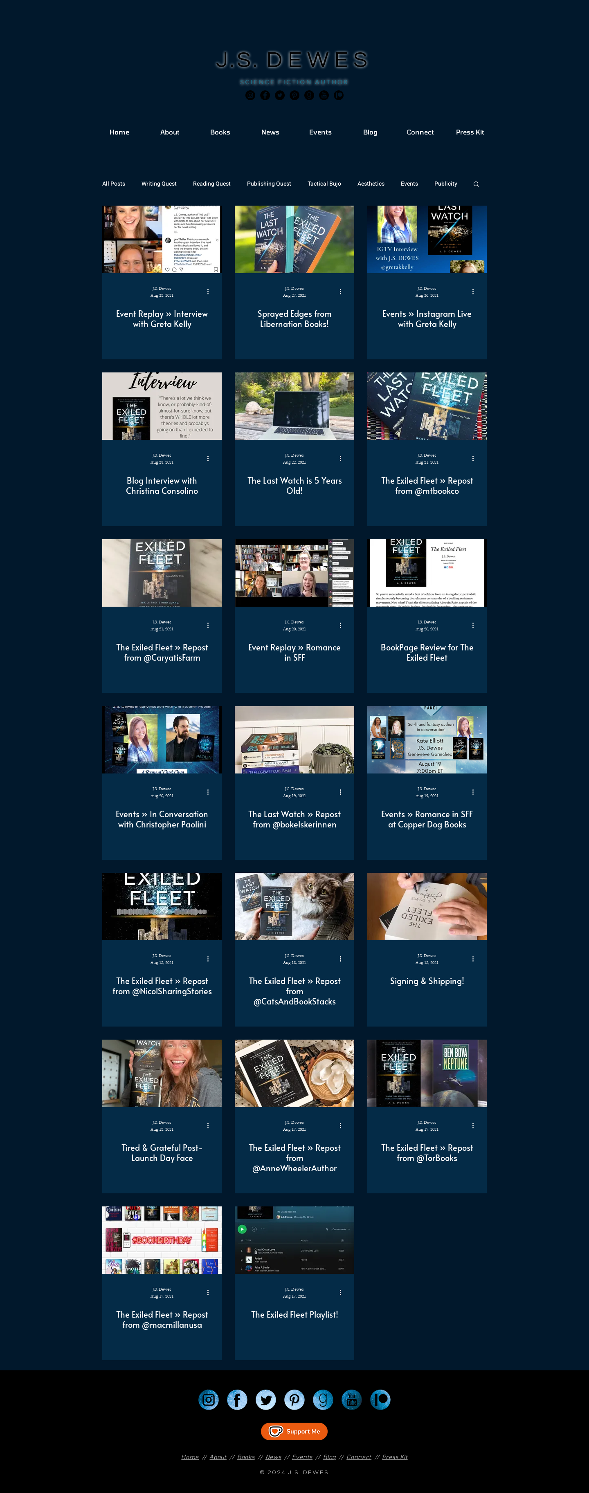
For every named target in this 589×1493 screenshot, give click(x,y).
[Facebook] (265, 95)
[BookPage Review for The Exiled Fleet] (427, 573)
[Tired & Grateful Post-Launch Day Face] (162, 1073)
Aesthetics (370, 183)
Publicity (445, 183)
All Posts (113, 183)
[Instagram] (250, 95)
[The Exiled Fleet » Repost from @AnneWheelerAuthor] (294, 1073)
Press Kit (394, 1456)
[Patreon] (380, 1400)
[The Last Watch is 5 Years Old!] (294, 406)
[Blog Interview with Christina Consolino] (162, 406)
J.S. (241, 60)
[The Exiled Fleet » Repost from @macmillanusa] (162, 1240)
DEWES (320, 60)
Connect (358, 1456)
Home (190, 1456)
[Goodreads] (309, 95)
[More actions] (211, 291)
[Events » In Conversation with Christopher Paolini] (162, 739)
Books (246, 1456)
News (273, 1456)
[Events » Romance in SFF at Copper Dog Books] (427, 739)
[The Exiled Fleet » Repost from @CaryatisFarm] (162, 573)
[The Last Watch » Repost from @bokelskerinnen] (294, 739)
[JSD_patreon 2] (339, 95)
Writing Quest (159, 183)
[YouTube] (352, 1400)
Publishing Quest (269, 183)
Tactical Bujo (324, 183)
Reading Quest (212, 183)
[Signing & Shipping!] (427, 906)
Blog (329, 1456)
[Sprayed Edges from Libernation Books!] (294, 239)
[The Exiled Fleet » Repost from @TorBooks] (427, 1073)
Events (409, 183)
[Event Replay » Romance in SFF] (294, 573)
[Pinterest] (294, 95)
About (218, 1456)
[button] (476, 184)
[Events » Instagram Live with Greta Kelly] (427, 239)
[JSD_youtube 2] (324, 95)
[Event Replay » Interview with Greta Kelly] (162, 239)
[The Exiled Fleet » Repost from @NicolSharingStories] (162, 906)
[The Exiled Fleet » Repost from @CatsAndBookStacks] (294, 906)
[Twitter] (280, 95)
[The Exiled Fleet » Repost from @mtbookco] (427, 406)
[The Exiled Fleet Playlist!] (294, 1240)
